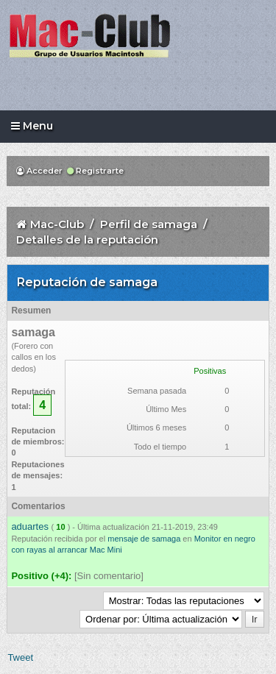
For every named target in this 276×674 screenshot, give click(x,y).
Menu (32, 125)
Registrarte (95, 171)
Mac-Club (57, 224)
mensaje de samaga (143, 538)
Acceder (39, 171)
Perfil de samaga (148, 224)
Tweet (20, 657)
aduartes (30, 526)
